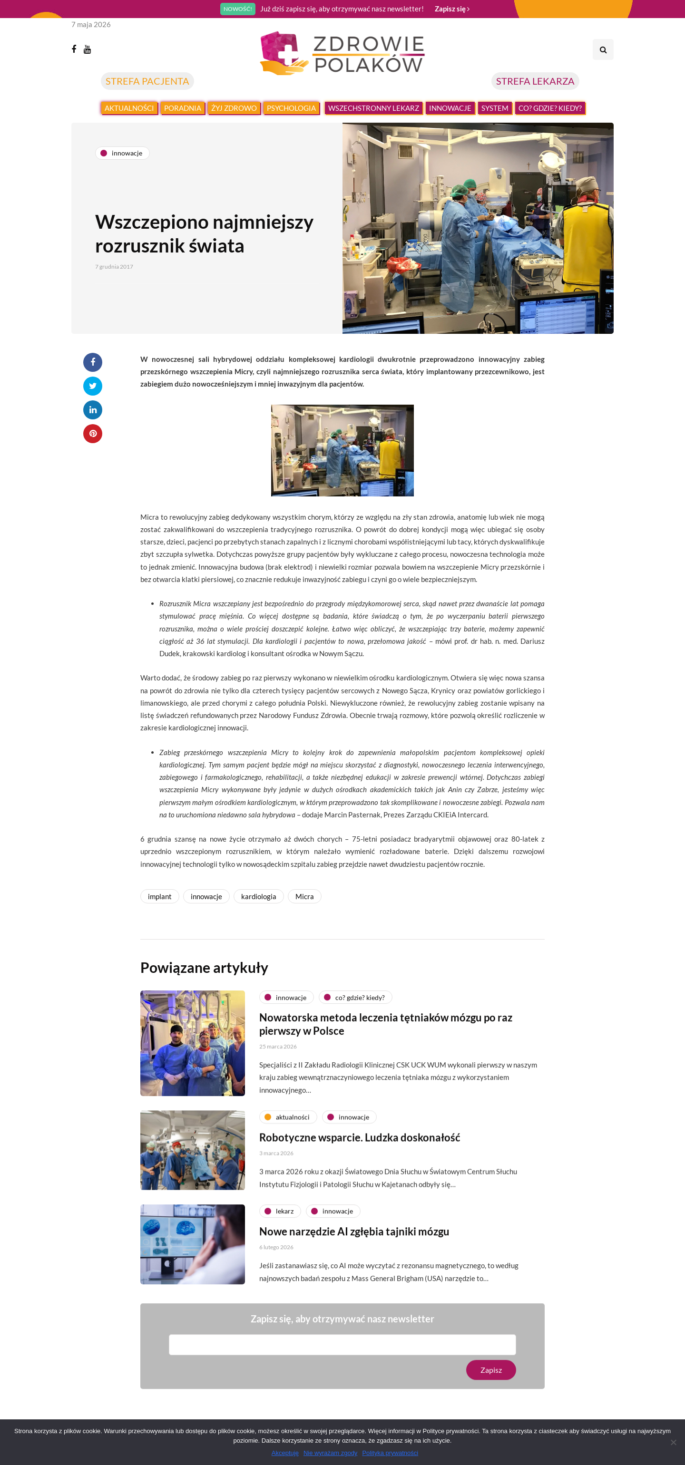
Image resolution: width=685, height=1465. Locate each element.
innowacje (206, 896)
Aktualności (129, 108)
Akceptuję (285, 1452)
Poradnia (182, 108)
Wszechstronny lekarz (373, 108)
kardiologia (258, 896)
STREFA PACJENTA (147, 81)
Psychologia (291, 108)
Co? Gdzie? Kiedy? (550, 108)
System (495, 108)
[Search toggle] (603, 49)
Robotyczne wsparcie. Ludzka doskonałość (359, 1146)
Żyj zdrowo (234, 108)
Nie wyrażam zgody (330, 1452)
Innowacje (450, 108)
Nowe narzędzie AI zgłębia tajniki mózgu (354, 1240)
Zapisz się (452, 8)
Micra (304, 896)
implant (160, 896)
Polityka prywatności (390, 1452)
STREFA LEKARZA (535, 81)
